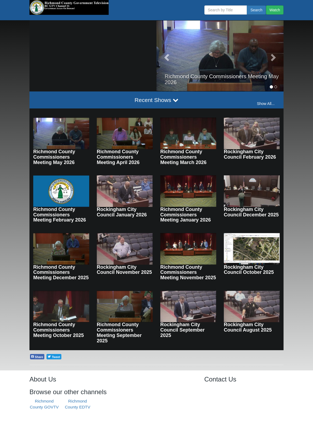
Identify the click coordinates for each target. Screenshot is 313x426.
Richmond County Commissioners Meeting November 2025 (188, 272)
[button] (166, 55)
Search (256, 10)
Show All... (265, 103)
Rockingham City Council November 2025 (124, 269)
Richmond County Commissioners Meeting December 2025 (61, 272)
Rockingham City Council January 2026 (122, 212)
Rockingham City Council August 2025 (248, 327)
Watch (274, 10)
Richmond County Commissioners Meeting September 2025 (119, 332)
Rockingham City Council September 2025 (182, 330)
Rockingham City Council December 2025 (251, 212)
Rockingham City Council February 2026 (250, 154)
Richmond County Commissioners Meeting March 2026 (183, 157)
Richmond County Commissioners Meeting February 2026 (59, 215)
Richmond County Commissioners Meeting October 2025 (58, 330)
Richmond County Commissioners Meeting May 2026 (54, 157)
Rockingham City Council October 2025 (249, 269)
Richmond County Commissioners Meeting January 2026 (185, 215)
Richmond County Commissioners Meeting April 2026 (118, 157)
